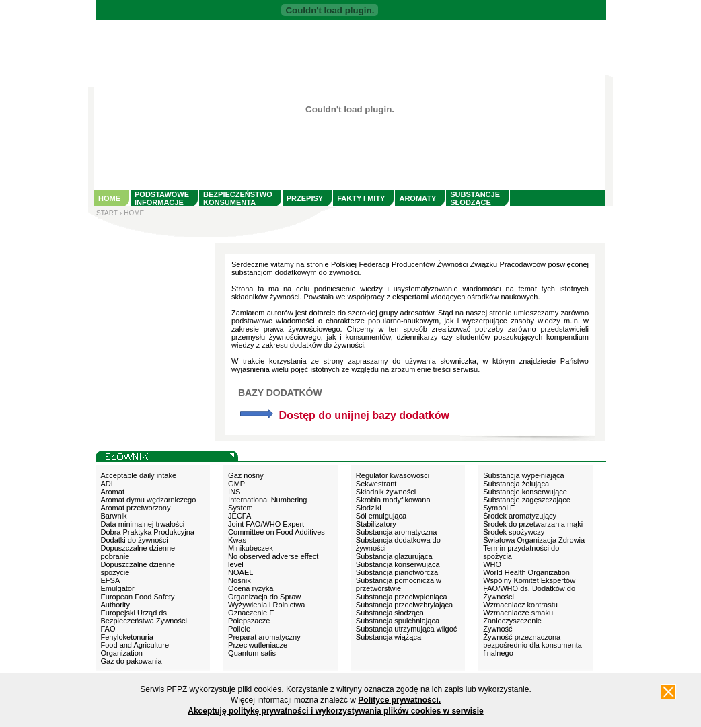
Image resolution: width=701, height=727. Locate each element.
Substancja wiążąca (388, 637)
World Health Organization (526, 572)
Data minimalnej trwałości (143, 524)
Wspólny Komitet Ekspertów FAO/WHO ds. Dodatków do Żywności (529, 588)
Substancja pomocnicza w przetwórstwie (398, 584)
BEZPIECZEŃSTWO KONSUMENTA (237, 198)
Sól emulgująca (381, 516)
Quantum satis (252, 653)
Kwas (237, 540)
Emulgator (118, 588)
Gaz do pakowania (131, 661)
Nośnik (239, 580)
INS (234, 492)
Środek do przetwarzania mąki (533, 524)
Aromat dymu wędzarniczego (148, 500)
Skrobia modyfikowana (393, 500)
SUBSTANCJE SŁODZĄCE (475, 198)
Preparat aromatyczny (264, 637)
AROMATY (417, 198)
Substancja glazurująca (394, 556)
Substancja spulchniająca (397, 621)
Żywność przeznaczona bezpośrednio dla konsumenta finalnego (532, 645)
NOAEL (240, 572)
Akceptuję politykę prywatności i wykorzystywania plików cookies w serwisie (336, 711)
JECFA (239, 516)
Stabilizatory (376, 524)
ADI (107, 484)
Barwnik (114, 516)
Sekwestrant (376, 484)
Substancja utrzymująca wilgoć (406, 629)
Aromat (112, 492)
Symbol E (499, 508)
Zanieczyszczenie (512, 621)
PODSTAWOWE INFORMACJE (162, 198)
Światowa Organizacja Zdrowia (534, 540)
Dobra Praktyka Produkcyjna (147, 532)
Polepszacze (249, 621)
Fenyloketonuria (127, 637)
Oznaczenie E (251, 613)
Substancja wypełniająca (523, 475)
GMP (236, 484)
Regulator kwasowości (392, 475)
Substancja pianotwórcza (397, 572)
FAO (108, 629)
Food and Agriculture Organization (135, 649)
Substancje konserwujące (525, 492)
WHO (492, 564)
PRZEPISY (305, 198)
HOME (109, 198)
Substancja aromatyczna (396, 532)
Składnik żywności (386, 492)
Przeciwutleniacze (257, 645)
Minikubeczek (250, 548)
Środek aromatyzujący (519, 516)
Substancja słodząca (390, 613)
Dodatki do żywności (134, 540)
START (107, 213)
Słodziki (368, 508)
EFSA (110, 580)
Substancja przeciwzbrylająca (404, 605)
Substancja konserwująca (398, 564)
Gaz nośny (246, 475)
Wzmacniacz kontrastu (520, 605)
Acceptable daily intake (139, 475)
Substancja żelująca (516, 484)
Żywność (497, 629)
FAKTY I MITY (361, 198)
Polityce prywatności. (399, 700)
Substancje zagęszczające (526, 500)
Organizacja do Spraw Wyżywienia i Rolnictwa (266, 600)
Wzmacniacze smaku (518, 613)
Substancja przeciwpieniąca (401, 596)
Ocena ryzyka (250, 588)
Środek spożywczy (513, 532)
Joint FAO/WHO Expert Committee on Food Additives (276, 528)
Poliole (239, 629)
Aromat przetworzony (136, 508)
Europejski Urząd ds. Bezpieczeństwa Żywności (144, 617)
